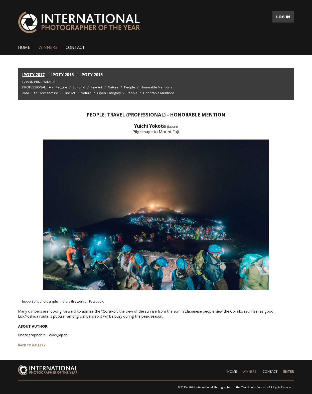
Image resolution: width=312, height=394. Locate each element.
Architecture (58, 87)
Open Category (109, 93)
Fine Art (96, 87)
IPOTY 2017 (33, 74)
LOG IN (283, 17)
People (129, 87)
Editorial (79, 87)
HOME (24, 47)
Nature (113, 87)
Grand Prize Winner (38, 81)
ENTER (288, 371)
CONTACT (75, 47)
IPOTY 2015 (91, 74)
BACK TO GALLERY (32, 345)
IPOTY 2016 (62, 74)
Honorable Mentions (156, 87)
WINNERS (48, 47)
